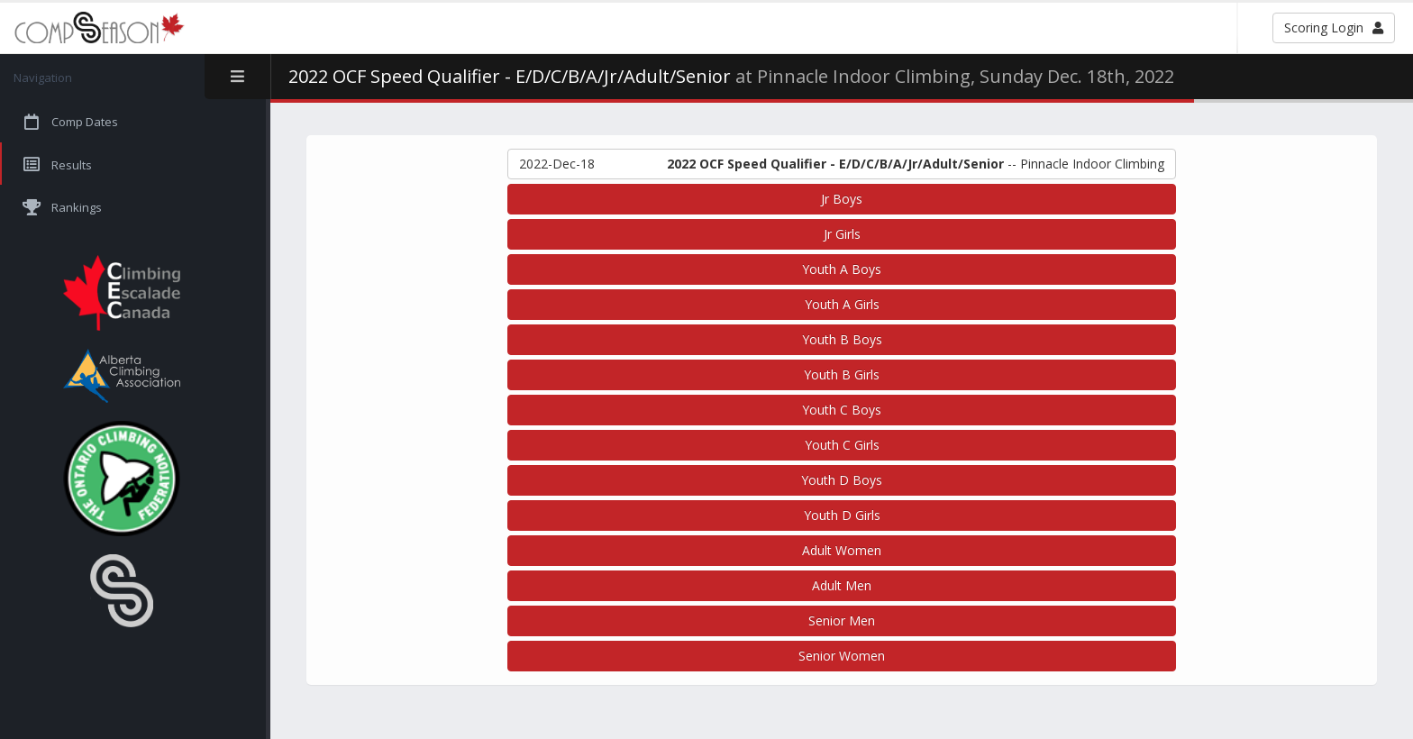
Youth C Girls (842, 444)
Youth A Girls (842, 304)
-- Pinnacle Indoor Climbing (841, 164)
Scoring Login (1333, 27)
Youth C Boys (841, 409)
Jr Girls (842, 233)
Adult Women (841, 550)
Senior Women (841, 655)
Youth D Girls (842, 515)
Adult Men (841, 585)
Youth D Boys (841, 479)
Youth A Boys (841, 269)
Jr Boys (841, 198)
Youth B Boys (842, 339)
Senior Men (841, 620)
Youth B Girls (842, 374)
